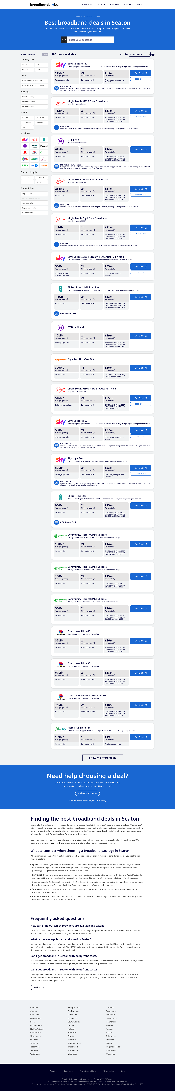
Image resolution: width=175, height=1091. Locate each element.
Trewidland (111, 1051)
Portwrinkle (35, 1033)
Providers (128, 4)
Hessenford (35, 1019)
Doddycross (73, 1012)
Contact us (68, 1071)
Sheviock (110, 1033)
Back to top (39, 988)
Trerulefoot (73, 1051)
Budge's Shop (74, 1008)
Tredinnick (35, 1047)
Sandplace (72, 1033)
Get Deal (141, 73)
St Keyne (34, 1040)
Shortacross (35, 1037)
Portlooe (109, 1030)
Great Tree (72, 1015)
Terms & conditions (88, 1071)
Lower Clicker (74, 1022)
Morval (71, 1026)
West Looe (72, 1055)
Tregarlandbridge (113, 1047)
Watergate (35, 1055)
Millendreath (36, 1026)
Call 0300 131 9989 (87, 793)
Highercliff (72, 1019)
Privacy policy (108, 1071)
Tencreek (110, 1040)
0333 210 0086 (106, 1079)
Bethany (34, 1008)
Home (77, 17)
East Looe (34, 1015)
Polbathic (72, 1030)
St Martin (72, 1040)
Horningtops (111, 1019)
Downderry (111, 1012)
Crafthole (110, 1008)
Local (139, 4)
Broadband (87, 4)
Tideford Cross (74, 1044)
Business (114, 4)
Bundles (102, 4)
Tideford (34, 1044)
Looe (32, 1022)
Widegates (110, 1055)
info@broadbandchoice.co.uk (80, 1079)
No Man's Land (37, 1030)
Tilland (109, 1044)
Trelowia (34, 1051)
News (123, 1071)
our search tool (57, 843)
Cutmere (34, 1012)
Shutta (71, 1037)
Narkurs (109, 1026)
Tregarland (73, 1047)
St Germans (111, 1037)
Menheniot (111, 1022)
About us (53, 1071)
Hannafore (110, 1015)
